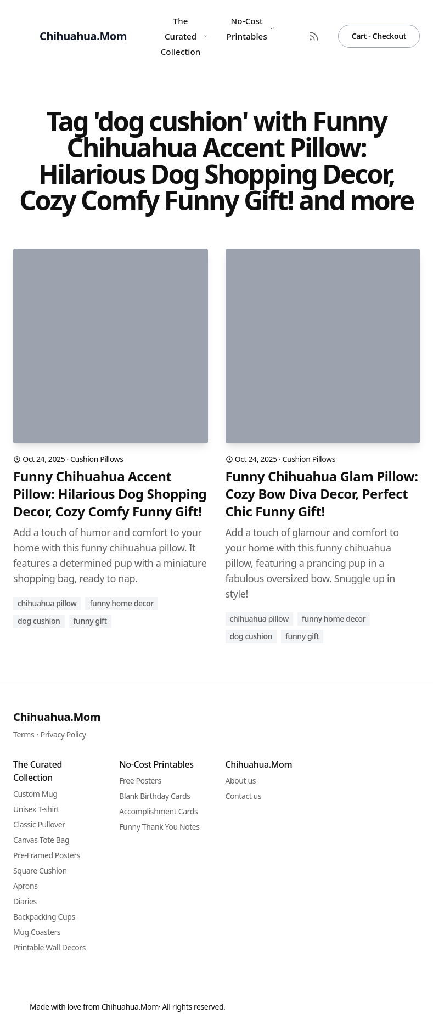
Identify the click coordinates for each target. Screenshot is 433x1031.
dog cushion (39, 621)
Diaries (25, 901)
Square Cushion (40, 870)
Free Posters (140, 780)
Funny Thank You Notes (159, 826)
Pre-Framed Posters (46, 855)
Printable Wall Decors (49, 947)
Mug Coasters (36, 932)
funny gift (90, 621)
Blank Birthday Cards (154, 796)
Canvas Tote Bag (41, 840)
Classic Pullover (39, 824)
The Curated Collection (184, 36)
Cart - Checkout (379, 36)
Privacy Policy (63, 734)
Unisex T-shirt (36, 809)
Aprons (25, 886)
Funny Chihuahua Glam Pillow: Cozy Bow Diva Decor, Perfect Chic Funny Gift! (322, 493)
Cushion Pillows (96, 459)
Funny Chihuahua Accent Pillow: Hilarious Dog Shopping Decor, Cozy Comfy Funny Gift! (109, 493)
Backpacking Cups (44, 916)
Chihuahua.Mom (56, 716)
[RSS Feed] (314, 36)
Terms (23, 734)
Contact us (244, 796)
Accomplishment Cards (158, 811)
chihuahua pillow (47, 603)
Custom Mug (35, 793)
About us (241, 780)
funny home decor (121, 603)
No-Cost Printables (250, 28)
